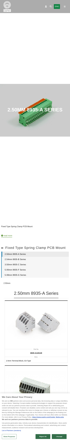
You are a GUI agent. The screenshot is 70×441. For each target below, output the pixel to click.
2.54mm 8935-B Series (15, 259)
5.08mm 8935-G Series (15, 275)
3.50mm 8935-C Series (15, 265)
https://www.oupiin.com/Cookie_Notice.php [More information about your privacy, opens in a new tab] (48, 418)
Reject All (42, 437)
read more (6, 236)
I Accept (59, 437)
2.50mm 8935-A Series (15, 254)
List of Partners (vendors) (11, 431)
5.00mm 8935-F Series (15, 270)
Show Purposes (9, 437)
